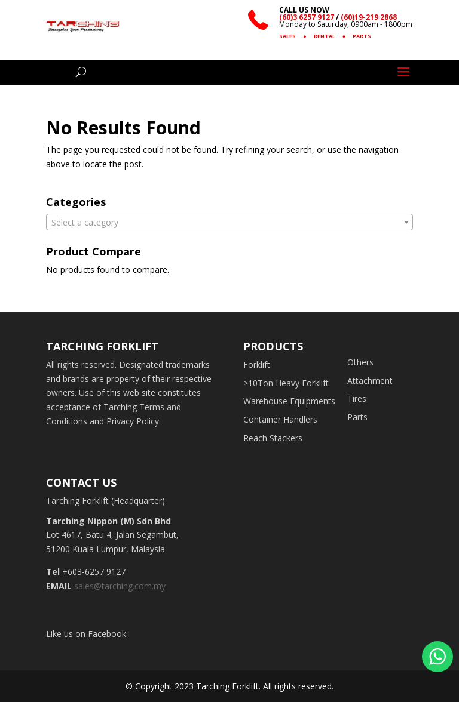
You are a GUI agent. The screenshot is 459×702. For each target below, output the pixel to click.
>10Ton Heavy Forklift (286, 383)
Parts (357, 417)
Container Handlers (280, 419)
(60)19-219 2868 (369, 17)
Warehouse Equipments (289, 401)
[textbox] (229, 222)
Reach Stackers (272, 438)
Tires (356, 398)
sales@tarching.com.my (120, 586)
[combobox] (229, 222)
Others (360, 362)
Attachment (370, 380)
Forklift (256, 364)
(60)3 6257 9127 (306, 17)
